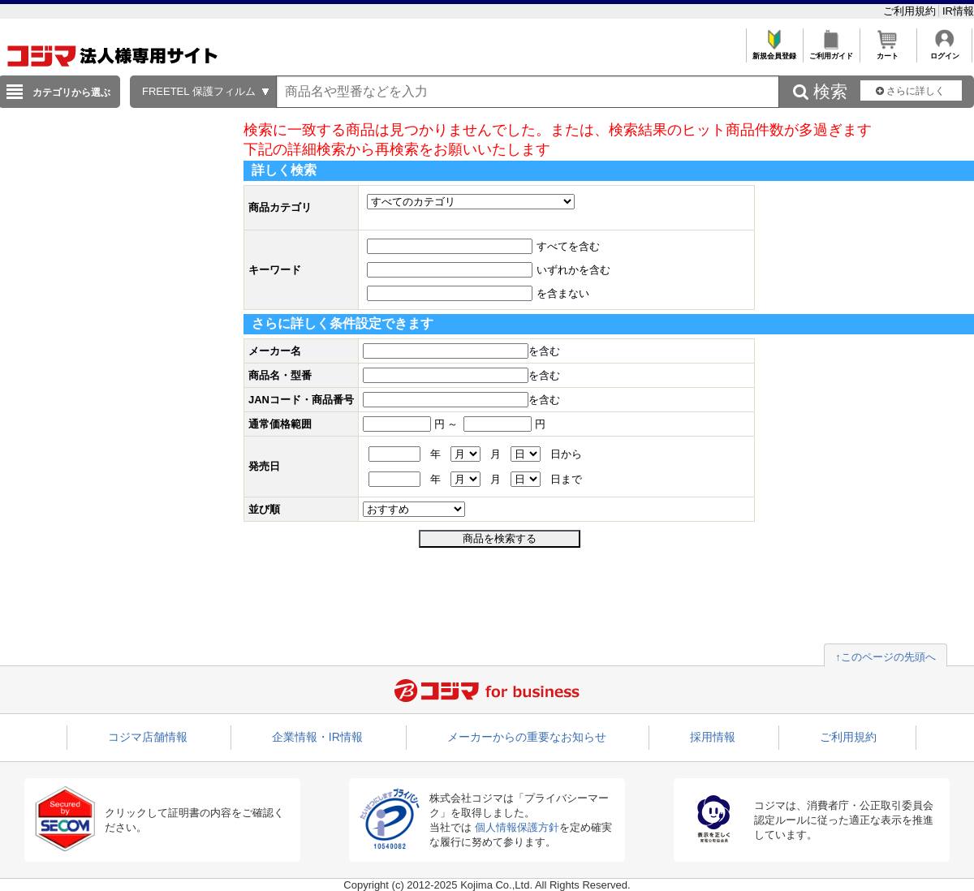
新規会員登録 (774, 51)
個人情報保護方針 (517, 827)
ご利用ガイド (830, 51)
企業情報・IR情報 (317, 736)
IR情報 (958, 11)
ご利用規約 (911, 11)
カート (887, 51)
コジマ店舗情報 (147, 736)
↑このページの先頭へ (885, 657)
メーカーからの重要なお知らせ (526, 736)
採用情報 (712, 736)
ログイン (944, 51)
